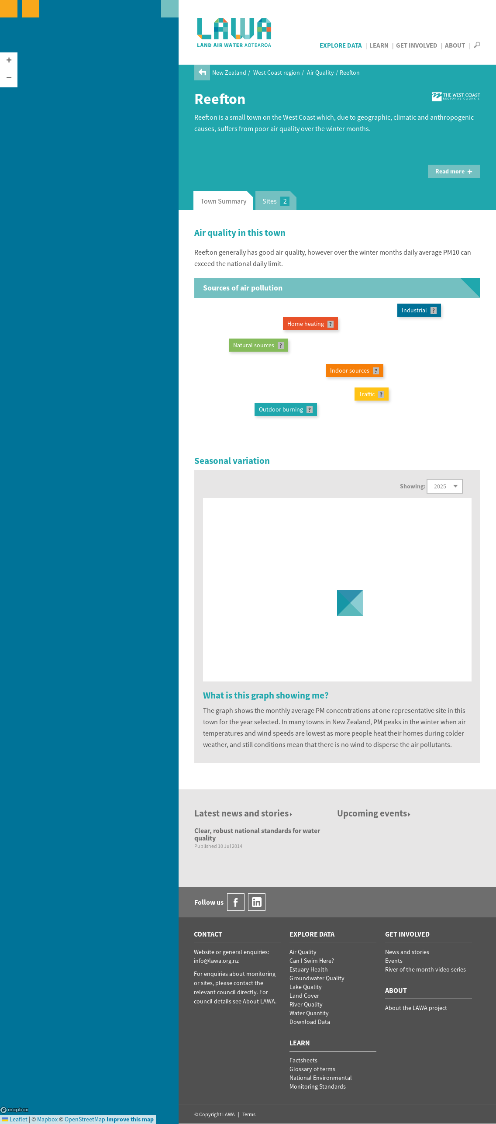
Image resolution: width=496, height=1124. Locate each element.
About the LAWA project (416, 1008)
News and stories (407, 952)
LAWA (234, 32)
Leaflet (15, 1119)
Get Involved (416, 45)
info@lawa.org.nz (216, 961)
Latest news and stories (243, 813)
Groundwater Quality (316, 978)
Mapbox (14, 1110)
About (455, 45)
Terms (248, 1114)
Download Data (309, 1022)
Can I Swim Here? (311, 961)
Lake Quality (305, 987)
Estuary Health (308, 969)
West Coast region (276, 72)
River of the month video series (425, 969)
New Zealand (229, 72)
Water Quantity (309, 1013)
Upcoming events (374, 813)
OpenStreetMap (85, 1119)
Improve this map (130, 1119)
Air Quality (320, 72)
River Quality (306, 1004)
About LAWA (259, 1001)
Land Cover (304, 995)
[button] (8, 61)
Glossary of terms (312, 1069)
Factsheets (303, 1060)
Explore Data (341, 45)
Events (394, 961)
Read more (454, 171)
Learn (379, 45)
